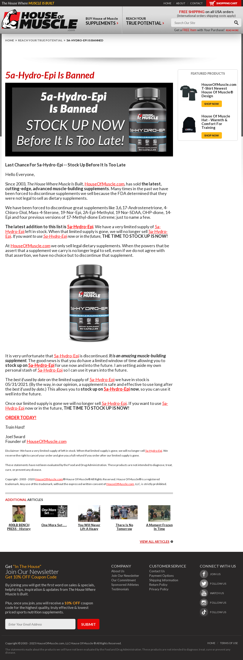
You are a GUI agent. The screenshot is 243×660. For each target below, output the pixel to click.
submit (88, 624)
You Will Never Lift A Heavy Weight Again (89, 528)
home (167, 3)
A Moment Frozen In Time (159, 527)
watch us (217, 593)
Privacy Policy (158, 589)
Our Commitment (123, 580)
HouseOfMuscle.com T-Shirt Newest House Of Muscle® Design (218, 90)
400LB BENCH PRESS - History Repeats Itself (19, 528)
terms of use (229, 643)
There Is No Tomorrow (124, 527)
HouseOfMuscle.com (104, 183)
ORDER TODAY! (20, 417)
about (180, 3)
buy (102, 22)
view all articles (154, 542)
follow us (218, 583)
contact (196, 3)
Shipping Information (163, 580)
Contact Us (157, 571)
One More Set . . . (54, 525)
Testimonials (120, 589)
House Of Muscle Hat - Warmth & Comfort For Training (215, 122)
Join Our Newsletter (125, 576)
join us (215, 574)
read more (232, 30)
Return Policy (158, 585)
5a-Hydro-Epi (80, 226)
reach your (145, 22)
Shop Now (211, 104)
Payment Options (161, 576)
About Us (117, 571)
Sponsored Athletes (125, 585)
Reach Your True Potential (40, 40)
